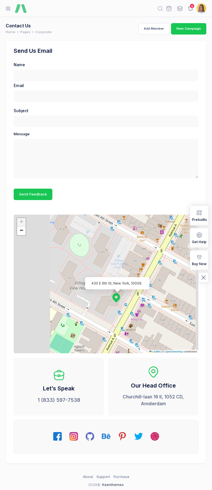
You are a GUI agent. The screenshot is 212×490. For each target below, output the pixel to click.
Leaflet (154, 351)
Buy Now (199, 260)
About (88, 477)
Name (19, 64)
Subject (21, 110)
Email (19, 85)
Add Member (154, 29)
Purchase (121, 477)
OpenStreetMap (174, 351)
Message (22, 134)
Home (10, 32)
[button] (113, 295)
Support (103, 477)
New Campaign (188, 29)
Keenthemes (113, 485)
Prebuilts (199, 215)
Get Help (199, 237)
